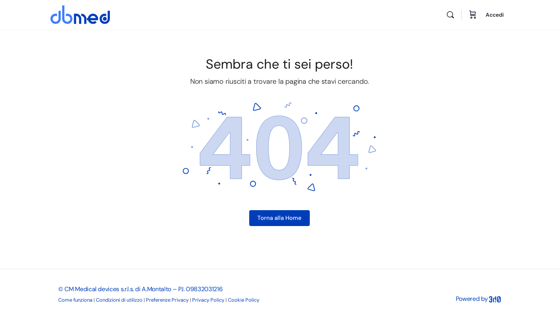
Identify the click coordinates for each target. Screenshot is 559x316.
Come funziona (75, 300)
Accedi (495, 14)
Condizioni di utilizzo (119, 300)
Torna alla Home (279, 218)
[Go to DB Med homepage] (80, 14)
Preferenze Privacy (167, 300)
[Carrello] (473, 14)
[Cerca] (450, 14)
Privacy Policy (208, 300)
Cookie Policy (243, 300)
